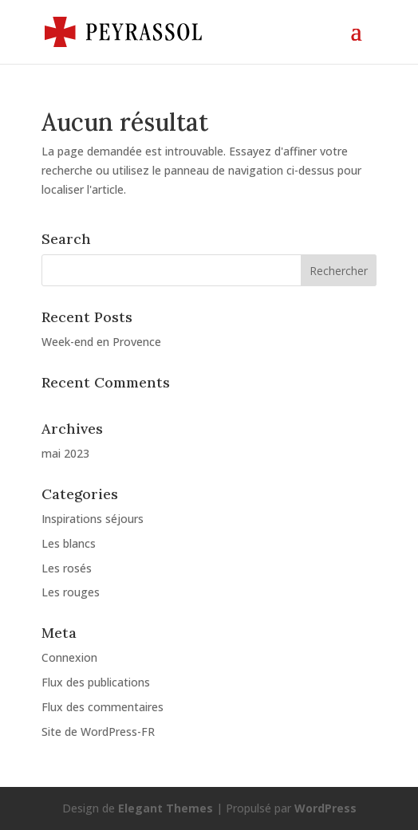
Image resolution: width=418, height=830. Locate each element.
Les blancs (68, 543)
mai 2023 (65, 453)
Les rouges (70, 592)
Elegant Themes (165, 808)
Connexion (69, 657)
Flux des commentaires (102, 706)
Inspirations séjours (92, 518)
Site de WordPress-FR (98, 731)
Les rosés (66, 568)
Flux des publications (95, 682)
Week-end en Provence (101, 341)
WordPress (325, 808)
